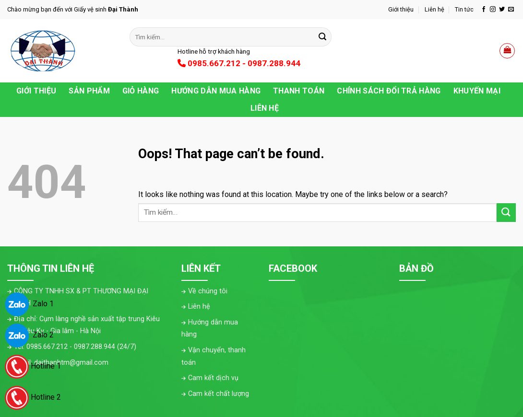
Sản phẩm (89, 90)
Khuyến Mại (476, 90)
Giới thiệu (401, 9)
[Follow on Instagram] (493, 9)
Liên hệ (434, 9)
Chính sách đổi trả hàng (388, 90)
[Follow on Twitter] (502, 9)
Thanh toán (298, 90)
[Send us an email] (511, 9)
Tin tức (464, 9)
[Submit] (322, 37)
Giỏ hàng (140, 90)
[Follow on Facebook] (484, 9)
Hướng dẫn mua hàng (216, 90)
